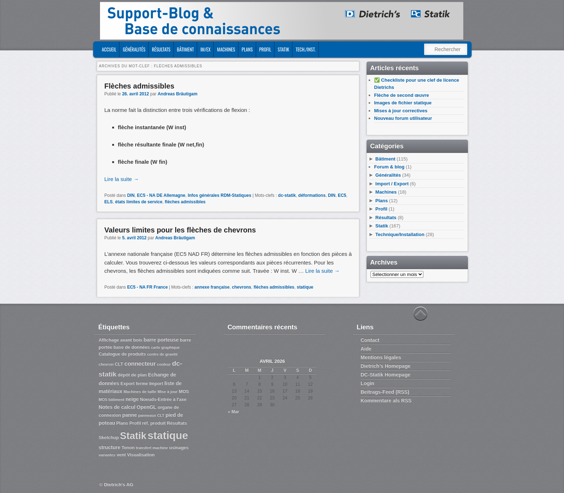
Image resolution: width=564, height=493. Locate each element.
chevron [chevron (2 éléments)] (106, 364)
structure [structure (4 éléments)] (109, 447)
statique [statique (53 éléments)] (167, 435)
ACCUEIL (109, 49)
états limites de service (138, 201)
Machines (226, 49)
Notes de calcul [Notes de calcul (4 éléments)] (117, 407)
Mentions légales (381, 357)
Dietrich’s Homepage (386, 366)
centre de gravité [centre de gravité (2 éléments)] (162, 354)
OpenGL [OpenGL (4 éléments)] (146, 407)
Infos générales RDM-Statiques (219, 195)
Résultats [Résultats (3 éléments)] (177, 423)
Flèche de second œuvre (401, 95)
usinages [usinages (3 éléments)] (179, 447)
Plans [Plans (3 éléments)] (122, 423)
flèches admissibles (185, 201)
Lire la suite (121, 179)
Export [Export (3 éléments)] (127, 383)
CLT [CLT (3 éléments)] (119, 364)
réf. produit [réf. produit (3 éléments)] (154, 423)
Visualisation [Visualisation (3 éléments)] (141, 454)
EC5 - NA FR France (147, 287)
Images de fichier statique (403, 102)
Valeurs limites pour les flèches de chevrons (180, 230)
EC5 (342, 195)
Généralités (134, 49)
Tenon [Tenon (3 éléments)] (128, 447)
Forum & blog (389, 166)
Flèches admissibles (139, 86)
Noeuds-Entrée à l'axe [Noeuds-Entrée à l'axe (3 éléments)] (163, 399)
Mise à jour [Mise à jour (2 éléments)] (168, 391)
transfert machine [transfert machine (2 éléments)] (152, 447)
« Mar (233, 411)
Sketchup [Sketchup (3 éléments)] (109, 437)
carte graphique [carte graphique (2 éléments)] (165, 347)
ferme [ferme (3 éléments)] (142, 383)
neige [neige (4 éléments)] (132, 399)
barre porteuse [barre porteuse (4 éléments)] (161, 340)
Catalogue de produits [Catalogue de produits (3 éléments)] (122, 354)
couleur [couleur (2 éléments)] (164, 364)
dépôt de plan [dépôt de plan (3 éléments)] (132, 374)
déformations (312, 195)
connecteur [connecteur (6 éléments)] (140, 363)
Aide (366, 349)
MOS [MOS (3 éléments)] (184, 391)
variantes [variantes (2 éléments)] (107, 455)
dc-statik (287, 195)
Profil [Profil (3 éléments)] (135, 423)
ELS (108, 201)
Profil (265, 49)
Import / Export (392, 183)
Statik (283, 49)
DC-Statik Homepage (385, 374)
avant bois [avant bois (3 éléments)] (131, 340)
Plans (247, 49)
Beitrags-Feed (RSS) (385, 392)
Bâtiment (185, 49)
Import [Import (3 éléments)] (156, 383)
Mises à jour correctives (400, 110)
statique (305, 287)
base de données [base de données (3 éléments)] (132, 347)
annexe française (212, 287)
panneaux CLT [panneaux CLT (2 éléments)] (151, 415)
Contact (370, 340)
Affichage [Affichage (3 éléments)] (109, 340)
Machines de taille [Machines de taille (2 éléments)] (139, 391)
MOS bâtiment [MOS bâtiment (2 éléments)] (111, 399)
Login (367, 383)
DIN (131, 195)
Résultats (161, 49)
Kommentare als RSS (386, 400)
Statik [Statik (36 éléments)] (133, 435)
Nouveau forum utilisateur (403, 118)
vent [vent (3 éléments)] (121, 454)
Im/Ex (205, 49)
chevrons (241, 287)
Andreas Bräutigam (177, 93)
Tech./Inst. (305, 49)
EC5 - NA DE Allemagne (161, 195)
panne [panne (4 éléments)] (129, 415)
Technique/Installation (400, 234)
